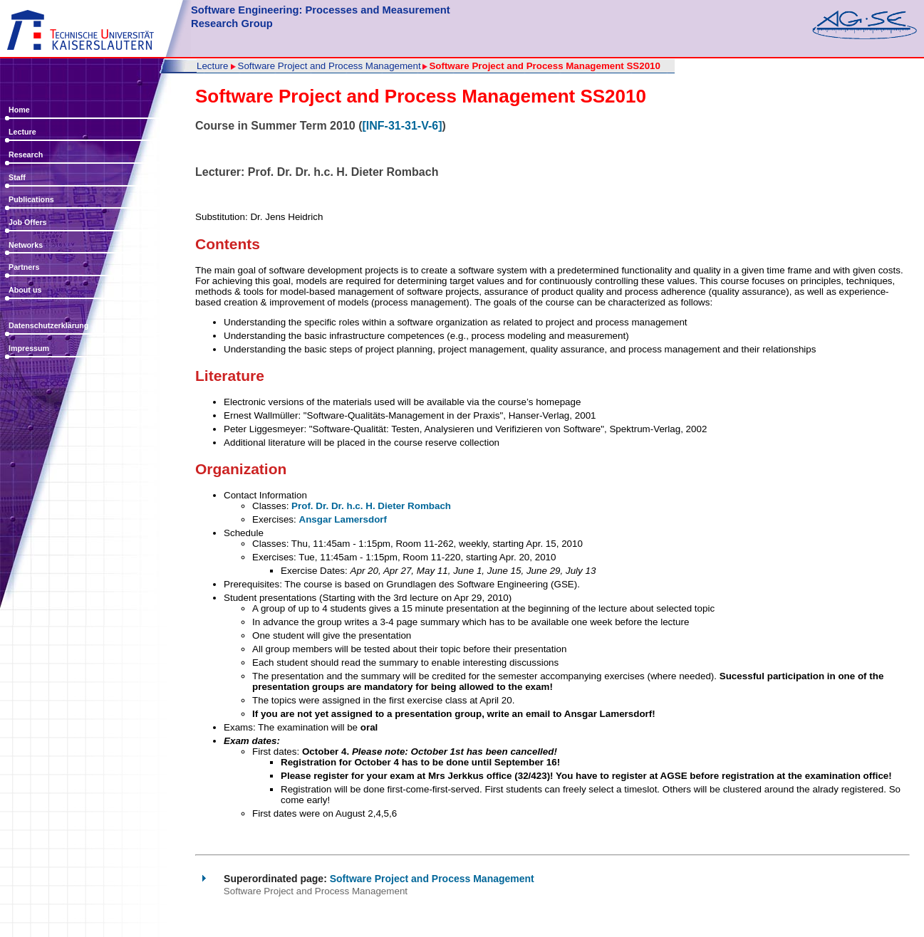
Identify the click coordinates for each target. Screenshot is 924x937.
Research (26, 154)
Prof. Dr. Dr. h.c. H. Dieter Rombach (371, 506)
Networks (26, 245)
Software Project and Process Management (329, 66)
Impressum (29, 348)
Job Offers (28, 222)
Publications (31, 199)
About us (25, 290)
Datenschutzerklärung (48, 325)
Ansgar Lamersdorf (343, 519)
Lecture (22, 131)
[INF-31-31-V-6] (402, 126)
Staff (17, 177)
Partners (24, 267)
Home (19, 109)
